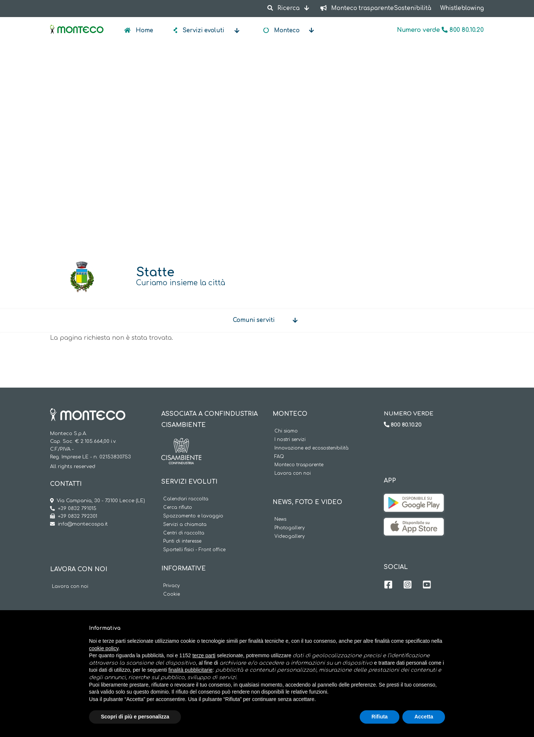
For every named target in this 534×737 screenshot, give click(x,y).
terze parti (203, 655)
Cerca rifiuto (177, 507)
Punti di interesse (182, 541)
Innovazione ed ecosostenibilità (311, 448)
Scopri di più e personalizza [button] (135, 717)
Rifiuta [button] (380, 717)
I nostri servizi (290, 439)
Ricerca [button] (284, 8)
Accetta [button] (423, 717)
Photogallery (289, 528)
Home (143, 30)
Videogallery (289, 536)
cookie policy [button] (103, 648)
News (280, 519)
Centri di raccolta (183, 533)
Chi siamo (286, 431)
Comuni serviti (254, 320)
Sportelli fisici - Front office (194, 549)
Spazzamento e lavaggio (193, 516)
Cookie (171, 594)
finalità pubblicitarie (190, 670)
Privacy (171, 585)
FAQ (279, 456)
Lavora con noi (70, 586)
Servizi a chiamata (185, 524)
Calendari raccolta (185, 499)
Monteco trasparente (298, 465)
